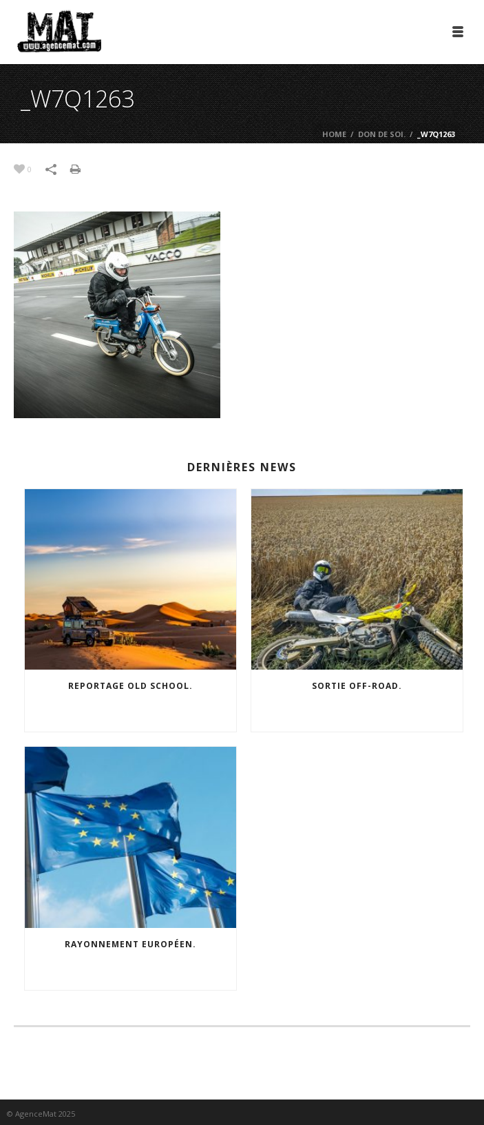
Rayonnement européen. (130, 944)
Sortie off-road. (357, 686)
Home (334, 134)
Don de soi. (382, 134)
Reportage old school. (130, 686)
